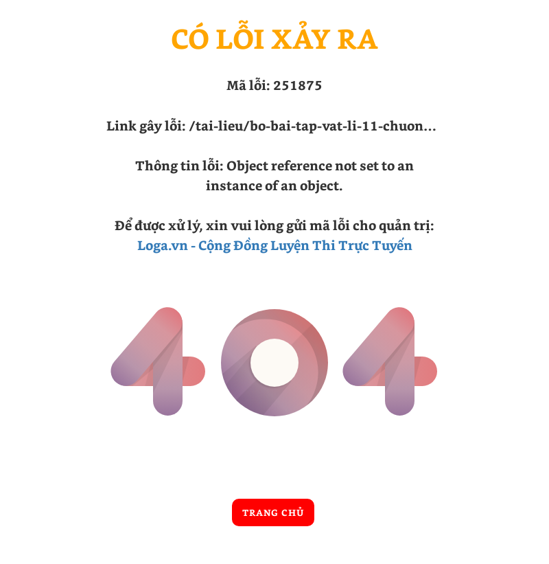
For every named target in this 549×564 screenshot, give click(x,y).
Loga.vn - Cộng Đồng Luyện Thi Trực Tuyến (274, 244)
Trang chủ (273, 512)
